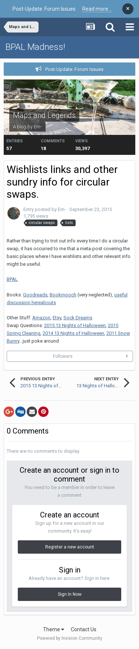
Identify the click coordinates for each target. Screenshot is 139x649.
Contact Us (83, 629)
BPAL (12, 279)
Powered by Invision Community (69, 638)
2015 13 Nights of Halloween (75, 325)
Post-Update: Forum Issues (74, 69)
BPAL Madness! (35, 47)
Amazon (41, 317)
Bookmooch (63, 295)
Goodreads (35, 295)
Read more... (97, 9)
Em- (38, 126)
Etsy (57, 317)
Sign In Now (70, 594)
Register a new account (69, 547)
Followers (63, 356)
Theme (53, 629)
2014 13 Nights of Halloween (73, 333)
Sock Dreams (77, 317)
